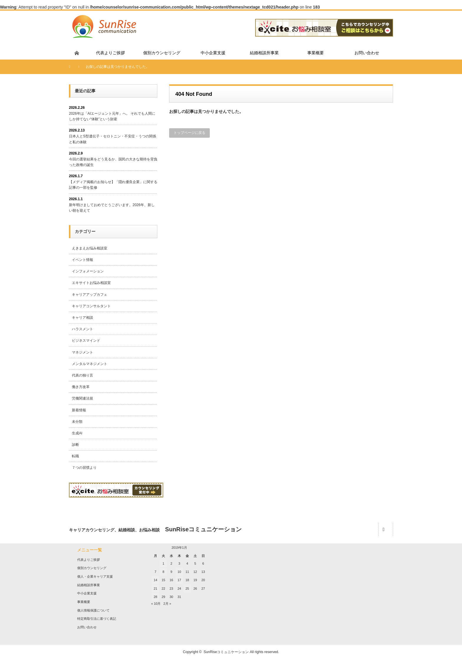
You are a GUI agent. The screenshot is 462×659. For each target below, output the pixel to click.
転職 (75, 456)
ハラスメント (82, 329)
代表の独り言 (82, 375)
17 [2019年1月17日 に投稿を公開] (179, 580)
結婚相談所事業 (88, 585)
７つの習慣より (84, 468)
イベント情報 (82, 260)
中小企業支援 (87, 593)
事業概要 (83, 602)
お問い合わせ (87, 627)
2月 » (167, 603)
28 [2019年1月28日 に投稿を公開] (155, 597)
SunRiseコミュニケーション (226, 652)
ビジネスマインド (86, 340)
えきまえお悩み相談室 (89, 248)
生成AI (77, 433)
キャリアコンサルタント (91, 306)
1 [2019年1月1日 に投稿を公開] (163, 563)
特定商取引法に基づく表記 (96, 618)
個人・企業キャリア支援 (95, 576)
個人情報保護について (93, 610)
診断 (75, 445)
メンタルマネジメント (89, 364)
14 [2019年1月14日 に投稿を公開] (155, 580)
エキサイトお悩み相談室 (91, 283)
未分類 (77, 422)
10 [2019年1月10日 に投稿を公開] (179, 571)
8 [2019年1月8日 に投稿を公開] (163, 571)
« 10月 (156, 603)
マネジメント (82, 352)
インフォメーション (88, 271)
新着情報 (79, 410)
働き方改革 (81, 387)
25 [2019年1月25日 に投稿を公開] (187, 588)
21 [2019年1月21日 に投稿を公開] (155, 588)
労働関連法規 (82, 398)
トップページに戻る (189, 133)
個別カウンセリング (91, 568)
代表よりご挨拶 (88, 559)
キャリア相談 (82, 317)
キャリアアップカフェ (89, 294)
